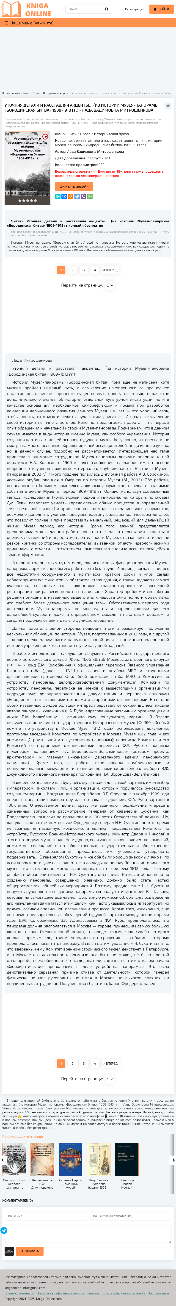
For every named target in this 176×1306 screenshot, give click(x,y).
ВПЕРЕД (110, 270)
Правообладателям (19, 1293)
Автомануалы (158, 1293)
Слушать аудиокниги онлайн (124, 1293)
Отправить (30, 1251)
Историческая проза (111, 134)
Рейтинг (94, 1293)
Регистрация (134, 9)
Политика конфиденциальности (61, 1293)
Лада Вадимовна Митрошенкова (95, 151)
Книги (71, 134)
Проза (85, 134)
